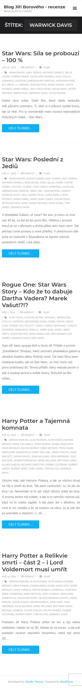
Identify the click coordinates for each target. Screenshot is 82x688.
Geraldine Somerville (16, 452)
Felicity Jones (34, 325)
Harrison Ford (65, 80)
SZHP (24, 203)
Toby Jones (36, 468)
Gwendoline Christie (40, 80)
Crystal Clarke (22, 186)
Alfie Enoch (55, 440)
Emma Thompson (12, 594)
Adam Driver (17, 72)
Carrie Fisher (20, 76)
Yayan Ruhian (57, 93)
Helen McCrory (27, 598)
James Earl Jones (50, 329)
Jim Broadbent (39, 602)
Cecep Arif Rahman (42, 76)
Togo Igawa (56, 203)
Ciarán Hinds (38, 585)
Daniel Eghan (56, 321)
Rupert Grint (19, 468)
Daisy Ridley (63, 76)
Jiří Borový (27, 67)
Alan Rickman (38, 440)
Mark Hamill (21, 89)
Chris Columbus (22, 444)
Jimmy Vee (36, 191)
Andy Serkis (33, 72)
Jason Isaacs (22, 456)
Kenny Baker (56, 84)
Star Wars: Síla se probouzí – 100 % (40, 57)
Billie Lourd (55, 182)
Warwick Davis (38, 93)
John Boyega (38, 84)
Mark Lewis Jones (41, 199)
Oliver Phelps (11, 464)
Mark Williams (47, 460)
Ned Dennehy (59, 334)
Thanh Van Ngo (37, 203)
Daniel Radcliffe (62, 444)
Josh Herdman (59, 456)
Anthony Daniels (53, 72)
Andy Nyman (52, 178)
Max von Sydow (40, 89)
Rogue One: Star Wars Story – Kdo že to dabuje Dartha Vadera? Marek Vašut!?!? (37, 295)
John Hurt (56, 602)
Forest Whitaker (55, 325)
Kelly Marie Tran (32, 195)
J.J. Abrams (22, 84)
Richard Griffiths (32, 464)
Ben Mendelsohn (36, 321)
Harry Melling (41, 452)
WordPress (66, 681)
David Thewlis (22, 590)
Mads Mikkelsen (39, 334)
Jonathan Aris (19, 334)
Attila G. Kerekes (13, 321)
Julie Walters (23, 606)
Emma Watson (49, 448)
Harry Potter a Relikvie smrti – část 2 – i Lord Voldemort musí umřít (35, 562)
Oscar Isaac (59, 89)
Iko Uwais (8, 84)
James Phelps (60, 452)
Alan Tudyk (16, 317)
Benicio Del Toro (35, 182)
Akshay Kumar (35, 178)
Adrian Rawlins (19, 440)
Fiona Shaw (66, 448)
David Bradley (11, 448)
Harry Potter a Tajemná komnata (36, 424)
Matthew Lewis (66, 460)
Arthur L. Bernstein (57, 317)
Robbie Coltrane (56, 464)
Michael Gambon (12, 610)
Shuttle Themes (34, 681)
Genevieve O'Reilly (26, 329)
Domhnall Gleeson (14, 80)
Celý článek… (21, 128)
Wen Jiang (37, 338)
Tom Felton (52, 468)
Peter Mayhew (11, 203)
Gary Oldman (50, 594)
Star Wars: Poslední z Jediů (32, 163)
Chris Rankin (42, 444)
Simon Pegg (20, 93)
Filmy (47, 67)
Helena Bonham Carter (53, 598)
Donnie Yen (16, 325)
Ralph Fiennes (52, 610)
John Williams (40, 456)
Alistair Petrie (34, 317)
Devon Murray (30, 448)
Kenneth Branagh (25, 460)
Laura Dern (52, 195)
